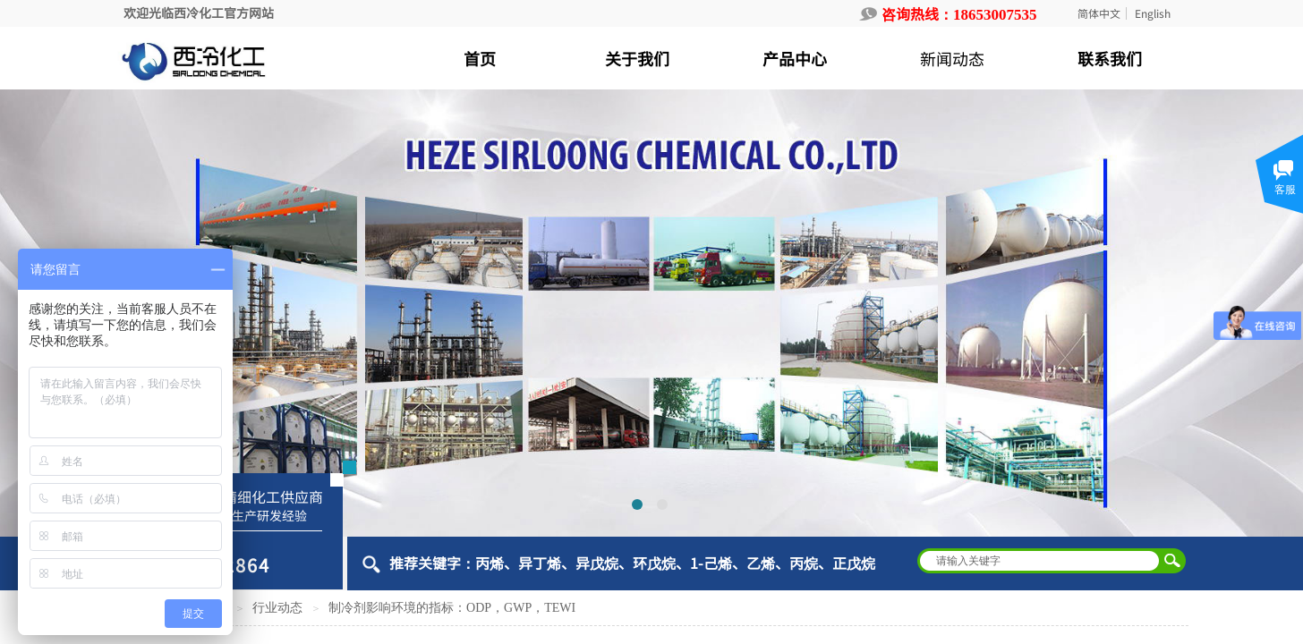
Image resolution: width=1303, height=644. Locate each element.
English (1153, 13)
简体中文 (1098, 13)
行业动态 (277, 607)
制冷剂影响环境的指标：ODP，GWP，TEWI (451, 607)
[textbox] (1040, 561)
